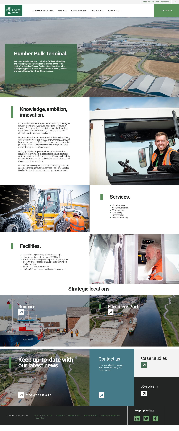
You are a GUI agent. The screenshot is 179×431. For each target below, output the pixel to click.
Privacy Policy (60, 421)
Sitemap (36, 421)
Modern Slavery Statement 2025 (110, 421)
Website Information (74, 421)
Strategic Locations (43, 10)
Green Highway (78, 10)
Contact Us (166, 10)
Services (62, 10)
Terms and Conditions (90, 421)
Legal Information (47, 421)
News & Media (115, 10)
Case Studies (97, 10)
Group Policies (40, 424)
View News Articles (38, 401)
